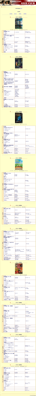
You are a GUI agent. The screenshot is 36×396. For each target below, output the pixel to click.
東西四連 (20, 13)
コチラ (21, 8)
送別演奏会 (11, 13)
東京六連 (15, 13)
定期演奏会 (25, 13)
